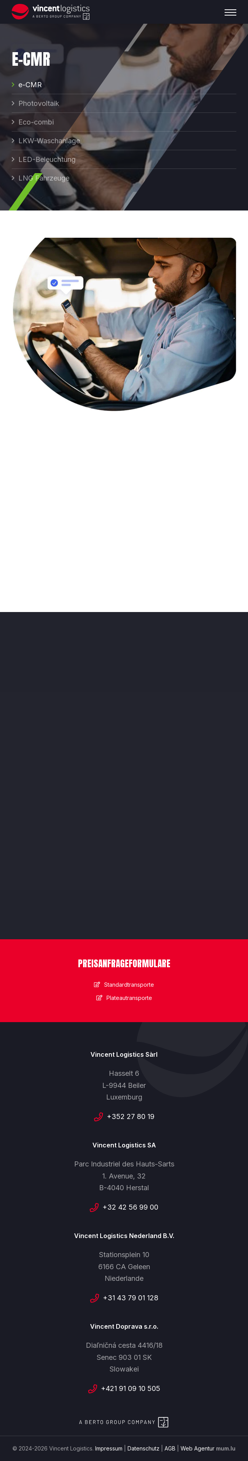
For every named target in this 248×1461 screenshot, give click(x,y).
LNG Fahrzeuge (43, 179)
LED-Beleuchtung (47, 160)
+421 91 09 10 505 (130, 1388)
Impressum (108, 1448)
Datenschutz (143, 1448)
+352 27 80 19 (130, 1116)
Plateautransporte (129, 997)
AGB (170, 1448)
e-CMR (30, 85)
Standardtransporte (129, 984)
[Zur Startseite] (51, 12)
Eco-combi (36, 123)
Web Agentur (197, 1448)
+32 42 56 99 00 (130, 1207)
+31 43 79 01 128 (130, 1298)
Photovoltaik (38, 104)
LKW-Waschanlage (49, 141)
